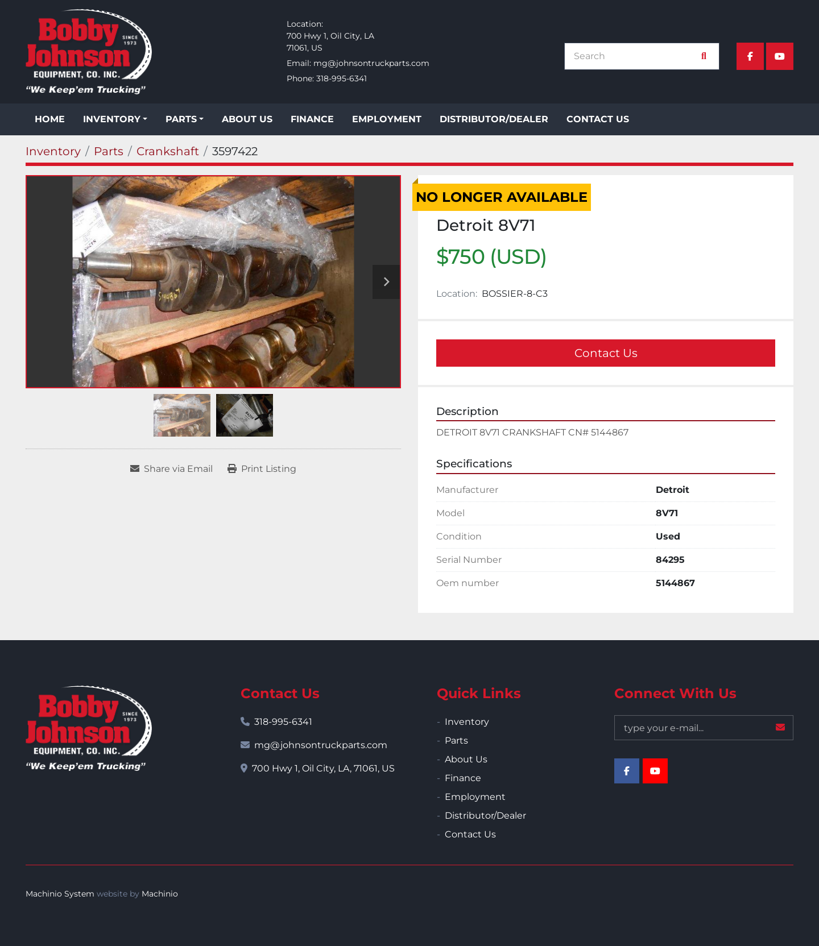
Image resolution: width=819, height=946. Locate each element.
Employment (386, 119)
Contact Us (597, 119)
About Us (247, 119)
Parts (181, 119)
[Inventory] (53, 151)
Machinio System (60, 894)
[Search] (636, 56)
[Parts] (108, 151)
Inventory (111, 119)
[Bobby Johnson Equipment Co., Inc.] (89, 728)
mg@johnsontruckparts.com (371, 63)
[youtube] (779, 56)
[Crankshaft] (167, 151)
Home (50, 119)
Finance (312, 119)
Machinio (160, 894)
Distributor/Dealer (494, 119)
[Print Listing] (262, 469)
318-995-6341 (341, 78)
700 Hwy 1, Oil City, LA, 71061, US (323, 768)
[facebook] (750, 56)
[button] (115, 119)
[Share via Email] (171, 469)
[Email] (703, 727)
